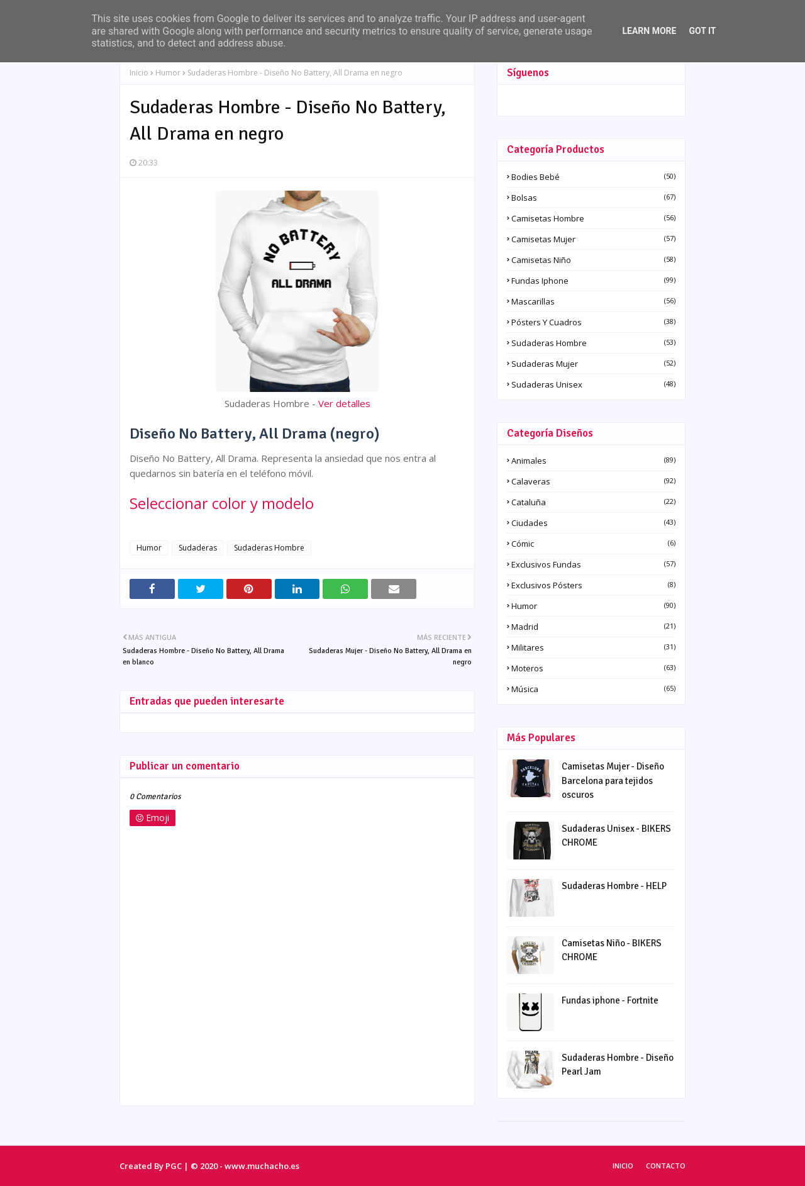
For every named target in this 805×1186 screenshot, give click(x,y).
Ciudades (593, 523)
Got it (702, 31)
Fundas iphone (593, 280)
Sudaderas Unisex (593, 384)
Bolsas (593, 197)
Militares (593, 647)
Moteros (593, 668)
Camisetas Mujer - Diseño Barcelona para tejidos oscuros (613, 780)
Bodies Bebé (593, 176)
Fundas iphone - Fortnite (610, 1000)
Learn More (649, 31)
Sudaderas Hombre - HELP (614, 886)
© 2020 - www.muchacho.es (245, 1166)
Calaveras (593, 481)
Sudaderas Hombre (269, 547)
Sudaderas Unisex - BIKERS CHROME (616, 836)
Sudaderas (198, 547)
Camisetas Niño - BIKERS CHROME (612, 950)
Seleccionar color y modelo (222, 503)
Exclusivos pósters (593, 585)
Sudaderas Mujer (593, 363)
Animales (593, 460)
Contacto (666, 1165)
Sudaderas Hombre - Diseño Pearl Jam (618, 1065)
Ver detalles (344, 403)
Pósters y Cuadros (593, 322)
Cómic (593, 543)
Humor (167, 72)
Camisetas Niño (593, 260)
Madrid (593, 626)
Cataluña (593, 502)
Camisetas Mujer (593, 239)
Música (593, 689)
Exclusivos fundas (593, 564)
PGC (173, 1166)
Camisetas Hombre (593, 218)
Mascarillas (593, 301)
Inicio (139, 72)
